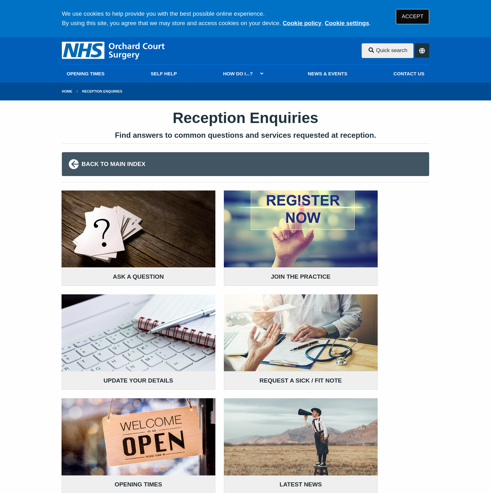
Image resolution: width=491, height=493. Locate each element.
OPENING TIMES (86, 73)
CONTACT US (408, 73)
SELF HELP (164, 73)
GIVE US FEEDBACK (219, 389)
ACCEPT (413, 16)
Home (67, 91)
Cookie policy (302, 23)
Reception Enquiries (102, 91)
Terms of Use (118, 448)
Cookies (325, 448)
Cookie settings (347, 23)
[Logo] (114, 51)
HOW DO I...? (238, 73)
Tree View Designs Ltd (95, 469)
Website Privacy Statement (274, 448)
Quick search (387, 50)
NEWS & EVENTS (328, 73)
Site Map (352, 448)
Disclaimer (154, 448)
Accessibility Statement (204, 448)
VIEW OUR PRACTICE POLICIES (360, 398)
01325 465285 (112, 405)
